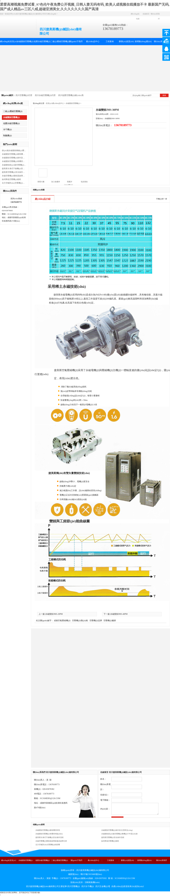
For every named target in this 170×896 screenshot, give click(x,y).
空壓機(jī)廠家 (109, 620)
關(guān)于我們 (76, 41)
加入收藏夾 (55, 182)
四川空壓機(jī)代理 (24, 95)
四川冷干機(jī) (87, 886)
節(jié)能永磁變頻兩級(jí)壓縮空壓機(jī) (14, 150)
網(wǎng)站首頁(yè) (8, 41)
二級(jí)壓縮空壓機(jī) (59, 41)
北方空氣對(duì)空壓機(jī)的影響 (14, 183)
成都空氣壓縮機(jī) (62, 620)
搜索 (164, 95)
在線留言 (146, 14)
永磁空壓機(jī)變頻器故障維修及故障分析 (14, 176)
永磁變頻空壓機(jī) (25, 41)
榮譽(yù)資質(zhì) (126, 41)
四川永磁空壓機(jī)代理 (45, 95)
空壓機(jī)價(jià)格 (80, 620)
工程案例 (110, 41)
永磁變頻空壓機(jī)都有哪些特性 (14, 154)
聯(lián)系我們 (155, 16)
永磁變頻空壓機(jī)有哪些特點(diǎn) (14, 161)
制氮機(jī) (7, 136)
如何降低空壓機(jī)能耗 (11, 179)
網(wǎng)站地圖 (135, 16)
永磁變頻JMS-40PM (119, 614)
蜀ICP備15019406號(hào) (91, 874)
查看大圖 (40, 182)
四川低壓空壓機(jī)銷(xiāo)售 (71, 95)
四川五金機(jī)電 (102, 886)
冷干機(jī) (7, 129)
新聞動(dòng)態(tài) (143, 41)
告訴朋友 (84, 182)
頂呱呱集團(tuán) (92, 882)
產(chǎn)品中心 (93, 41)
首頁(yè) (49, 103)
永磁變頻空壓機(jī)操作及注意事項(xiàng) (14, 158)
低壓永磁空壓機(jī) (42, 41)
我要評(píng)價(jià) (68, 182)
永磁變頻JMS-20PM (54, 614)
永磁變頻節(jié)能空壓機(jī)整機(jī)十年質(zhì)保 (14, 165)
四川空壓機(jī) (73, 886)
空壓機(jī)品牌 (95, 620)
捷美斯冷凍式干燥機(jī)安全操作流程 (14, 168)
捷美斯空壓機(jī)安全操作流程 (14, 172)
